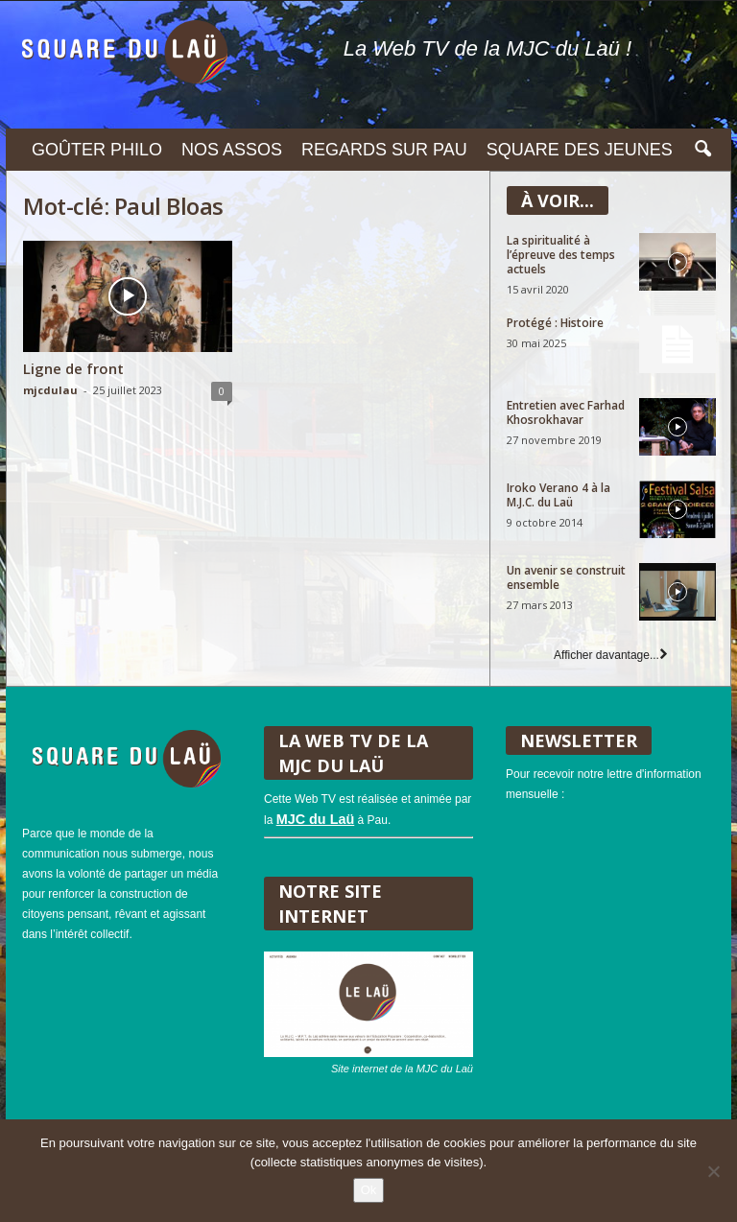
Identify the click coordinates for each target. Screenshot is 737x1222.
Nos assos (231, 149)
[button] (702, 150)
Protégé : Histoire (555, 323)
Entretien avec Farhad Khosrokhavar (566, 412)
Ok (369, 1190)
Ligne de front (73, 368)
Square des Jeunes (580, 149)
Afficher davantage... (611, 655)
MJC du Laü (315, 819)
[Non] (713, 1171)
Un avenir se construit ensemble (566, 577)
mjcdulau (50, 390)
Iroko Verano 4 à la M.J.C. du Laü (558, 495)
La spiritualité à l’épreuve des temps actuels (561, 254)
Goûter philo (97, 149)
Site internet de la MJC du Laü (402, 1068)
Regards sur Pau (384, 149)
